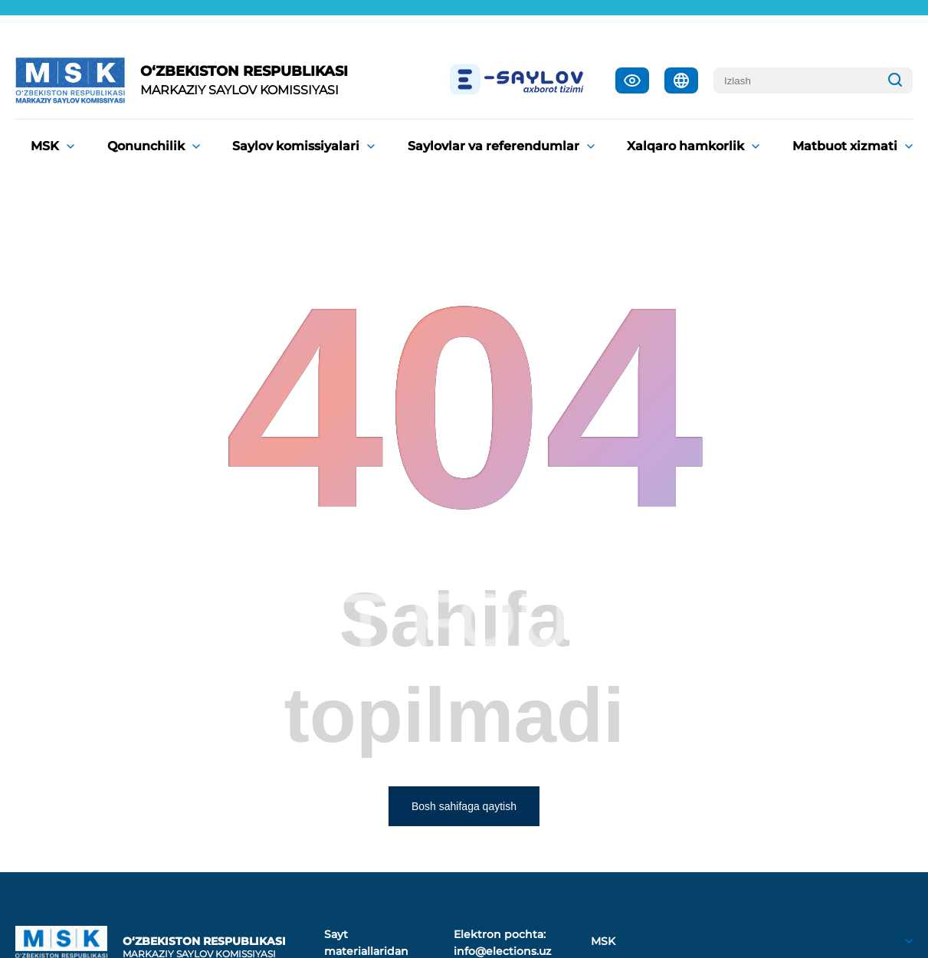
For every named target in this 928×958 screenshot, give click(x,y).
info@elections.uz (502, 951)
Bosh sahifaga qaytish (464, 806)
